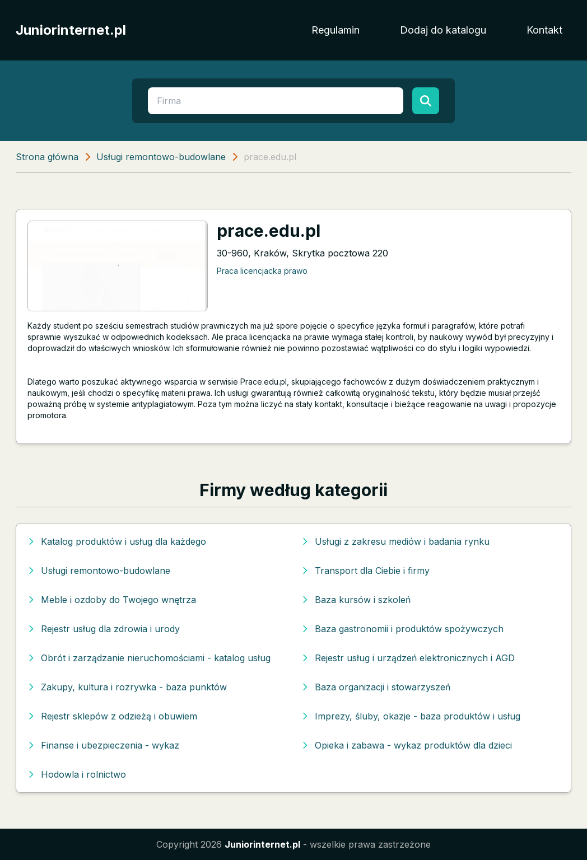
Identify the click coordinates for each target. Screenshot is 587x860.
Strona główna (47, 156)
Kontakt (544, 30)
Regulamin (335, 30)
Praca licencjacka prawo (262, 270)
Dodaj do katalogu (443, 30)
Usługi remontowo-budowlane (161, 156)
